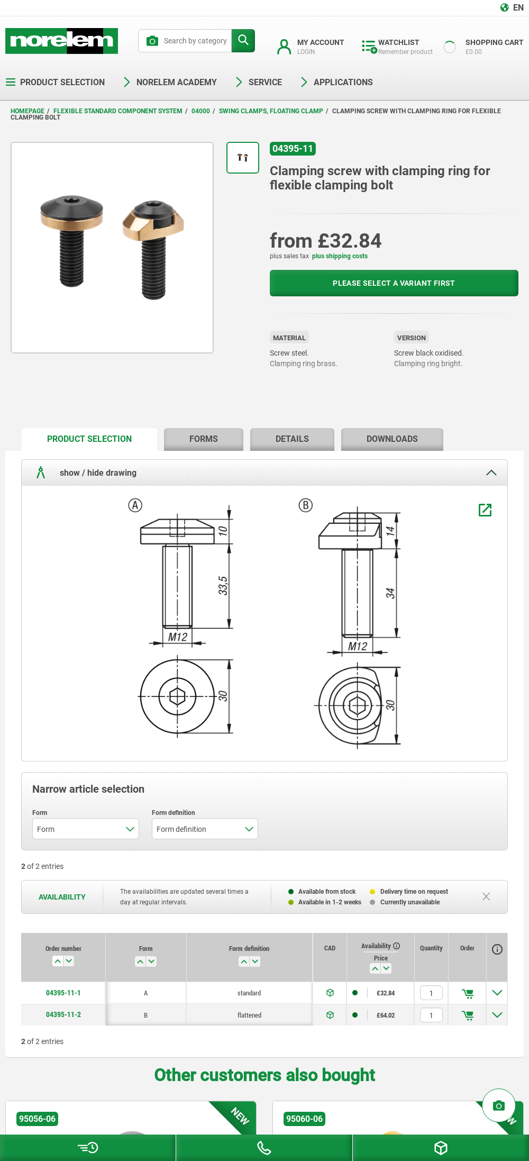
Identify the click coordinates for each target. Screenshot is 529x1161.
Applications (336, 82)
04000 (200, 111)
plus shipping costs (340, 256)
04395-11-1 (63, 992)
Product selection (55, 82)
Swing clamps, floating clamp (271, 111)
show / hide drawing (84, 472)
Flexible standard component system (118, 111)
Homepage (27, 111)
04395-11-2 (63, 1014)
